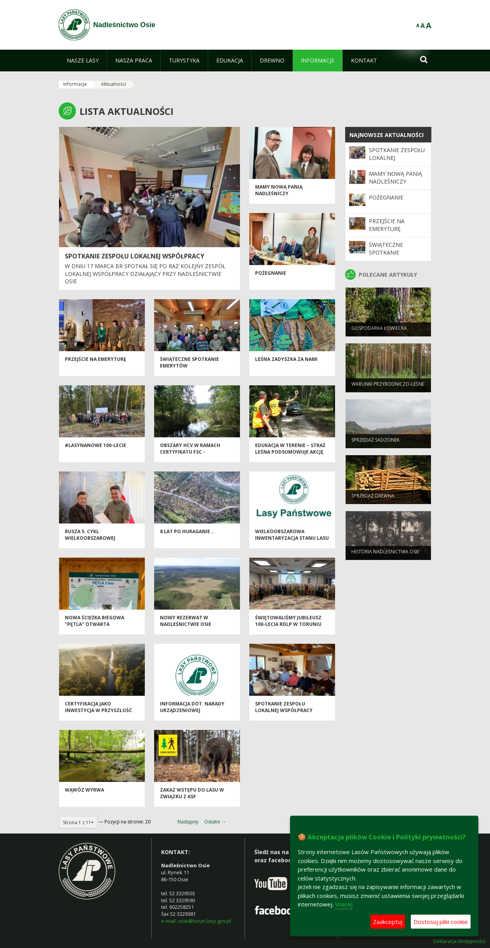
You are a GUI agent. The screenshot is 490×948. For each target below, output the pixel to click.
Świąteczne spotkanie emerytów (386, 252)
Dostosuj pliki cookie (441, 921)
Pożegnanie (270, 277)
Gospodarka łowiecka (379, 331)
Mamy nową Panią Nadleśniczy (278, 194)
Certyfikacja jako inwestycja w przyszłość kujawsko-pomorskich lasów (98, 717)
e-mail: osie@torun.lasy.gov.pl (196, 920)
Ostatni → (215, 821)
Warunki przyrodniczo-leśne (387, 387)
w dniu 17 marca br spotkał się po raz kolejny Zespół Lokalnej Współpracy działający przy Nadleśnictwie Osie (145, 273)
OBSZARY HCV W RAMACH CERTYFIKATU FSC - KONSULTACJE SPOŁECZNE (191, 456)
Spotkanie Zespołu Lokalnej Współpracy (134, 256)
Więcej (344, 904)
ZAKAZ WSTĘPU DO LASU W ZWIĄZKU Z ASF (192, 797)
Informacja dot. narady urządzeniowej (192, 710)
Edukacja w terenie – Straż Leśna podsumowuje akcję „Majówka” (290, 456)
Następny (187, 821)
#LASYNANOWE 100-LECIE (95, 449)
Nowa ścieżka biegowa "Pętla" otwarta (94, 624)
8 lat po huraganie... (187, 535)
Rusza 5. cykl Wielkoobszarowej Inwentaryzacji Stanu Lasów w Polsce (94, 545)
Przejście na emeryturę (95, 363)
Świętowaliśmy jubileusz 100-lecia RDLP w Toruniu (288, 624)
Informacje (75, 84)
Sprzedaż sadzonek (375, 443)
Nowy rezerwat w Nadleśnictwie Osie (185, 624)
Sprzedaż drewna (372, 499)
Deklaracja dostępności (459, 941)
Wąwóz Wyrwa (84, 793)
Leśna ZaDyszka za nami (286, 363)
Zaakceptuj (387, 921)
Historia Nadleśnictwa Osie (385, 555)
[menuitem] (83, 60)
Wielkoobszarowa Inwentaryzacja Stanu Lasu (292, 538)
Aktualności (113, 84)
